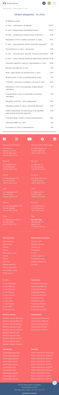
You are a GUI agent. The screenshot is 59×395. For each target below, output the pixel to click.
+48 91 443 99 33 (38, 183)
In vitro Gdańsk (8, 304)
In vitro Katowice (9, 289)
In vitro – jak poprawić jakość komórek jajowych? (26, 44)
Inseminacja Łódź (37, 298)
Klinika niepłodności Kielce (40, 361)
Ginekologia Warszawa (11, 353)
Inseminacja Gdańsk (38, 304)
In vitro (33, 253)
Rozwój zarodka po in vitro (17, 68)
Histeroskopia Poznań (39, 327)
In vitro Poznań (8, 292)
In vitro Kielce (8, 306)
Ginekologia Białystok (11, 356)
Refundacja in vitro (10, 253)
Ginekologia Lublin (9, 370)
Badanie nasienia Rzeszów (12, 344)
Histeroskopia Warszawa (40, 318)
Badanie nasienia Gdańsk (12, 338)
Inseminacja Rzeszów (39, 309)
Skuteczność (36, 247)
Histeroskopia (36, 314)
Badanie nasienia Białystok (12, 321)
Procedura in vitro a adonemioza (19, 127)
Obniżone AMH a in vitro (16, 123)
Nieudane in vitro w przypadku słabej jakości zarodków (24, 88)
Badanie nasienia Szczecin (12, 330)
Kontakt (5, 259)
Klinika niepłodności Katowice (42, 358)
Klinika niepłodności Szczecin (42, 370)
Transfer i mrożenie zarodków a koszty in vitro (25, 82)
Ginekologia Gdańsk (10, 373)
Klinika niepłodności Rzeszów (42, 367)
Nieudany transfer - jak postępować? (21, 101)
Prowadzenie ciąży (38, 259)
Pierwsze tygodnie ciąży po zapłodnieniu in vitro (26, 63)
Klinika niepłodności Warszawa (42, 353)
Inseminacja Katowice (39, 289)
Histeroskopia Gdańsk (39, 330)
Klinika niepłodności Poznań (41, 364)
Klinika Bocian (7, 8)
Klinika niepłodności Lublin (40, 376)
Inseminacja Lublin (37, 301)
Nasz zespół (7, 244)
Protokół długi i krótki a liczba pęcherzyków (24, 118)
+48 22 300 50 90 (10, 155)
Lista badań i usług (10, 270)
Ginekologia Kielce (9, 376)
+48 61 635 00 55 (10, 183)
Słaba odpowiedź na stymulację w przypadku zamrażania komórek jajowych (25, 112)
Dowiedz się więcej (29, 393)
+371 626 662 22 (37, 226)
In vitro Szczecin (9, 295)
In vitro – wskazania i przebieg (18, 25)
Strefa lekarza (8, 273)
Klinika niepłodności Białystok (42, 355)
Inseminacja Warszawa (39, 283)
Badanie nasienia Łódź (11, 332)
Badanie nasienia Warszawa (13, 318)
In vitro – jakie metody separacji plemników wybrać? (27, 58)
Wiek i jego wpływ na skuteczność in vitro (23, 73)
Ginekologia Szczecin (11, 364)
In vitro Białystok (9, 286)
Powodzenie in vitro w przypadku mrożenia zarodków (24, 95)
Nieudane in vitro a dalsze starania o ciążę (24, 40)
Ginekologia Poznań (10, 361)
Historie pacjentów (10, 267)
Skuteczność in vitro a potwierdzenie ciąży (23, 77)
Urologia (34, 264)
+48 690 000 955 (37, 390)
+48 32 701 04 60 (38, 169)
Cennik (5, 256)
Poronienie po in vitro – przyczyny (20, 49)
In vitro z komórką (37, 256)
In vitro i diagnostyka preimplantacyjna (22, 30)
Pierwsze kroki (36, 241)
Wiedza (5, 247)
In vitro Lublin (8, 301)
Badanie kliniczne (9, 264)
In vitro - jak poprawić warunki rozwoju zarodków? (27, 54)
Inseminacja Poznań (38, 292)
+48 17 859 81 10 (37, 210)
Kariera (5, 250)
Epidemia (6, 261)
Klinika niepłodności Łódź (40, 373)
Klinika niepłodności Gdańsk (41, 379)
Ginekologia (7, 349)
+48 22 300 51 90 (38, 153)
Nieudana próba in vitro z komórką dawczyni (24, 106)
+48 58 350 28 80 (10, 210)
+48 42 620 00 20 (10, 197)
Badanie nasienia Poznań (12, 327)
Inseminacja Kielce (37, 306)
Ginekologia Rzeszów (11, 379)
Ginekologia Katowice (11, 358)
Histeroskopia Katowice (39, 324)
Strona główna (8, 241)
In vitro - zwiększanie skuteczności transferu (24, 35)
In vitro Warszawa (9, 283)
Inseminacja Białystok (39, 286)
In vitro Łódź (7, 298)
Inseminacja (35, 250)
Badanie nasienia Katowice (12, 324)
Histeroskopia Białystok (39, 321)
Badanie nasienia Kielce (11, 341)
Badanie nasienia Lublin (11, 335)
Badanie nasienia (37, 244)
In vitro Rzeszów (9, 309)
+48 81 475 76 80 (38, 197)
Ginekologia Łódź (9, 367)
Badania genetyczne (38, 261)
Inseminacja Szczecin (39, 295)
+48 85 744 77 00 (10, 169)
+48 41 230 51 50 (10, 224)
